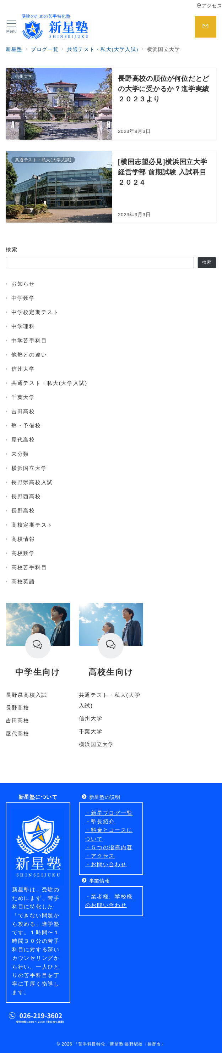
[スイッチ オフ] (205, 27)
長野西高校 (26, 496)
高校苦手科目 (29, 567)
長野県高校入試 (32, 482)
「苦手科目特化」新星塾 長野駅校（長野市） (120, 1044)
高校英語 (23, 581)
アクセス (209, 6)
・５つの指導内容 (109, 847)
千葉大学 (23, 397)
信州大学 (23, 369)
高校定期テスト (32, 525)
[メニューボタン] (11, 27)
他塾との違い (29, 355)
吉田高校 (23, 411)
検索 (11, 249)
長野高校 (23, 511)
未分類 (20, 454)
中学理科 (23, 326)
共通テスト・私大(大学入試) (49, 383)
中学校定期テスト (35, 312)
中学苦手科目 (29, 340)
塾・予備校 (26, 425)
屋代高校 (23, 440)
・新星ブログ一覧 (109, 813)
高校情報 (23, 539)
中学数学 (23, 298)
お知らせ (23, 284)
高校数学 (23, 553)
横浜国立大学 (29, 468)
